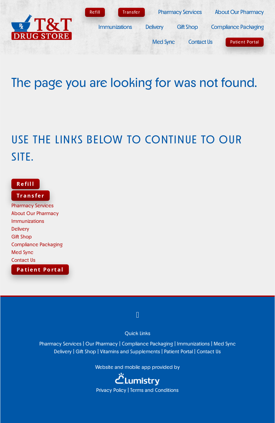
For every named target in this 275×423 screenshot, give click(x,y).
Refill (95, 12)
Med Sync (163, 42)
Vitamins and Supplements (130, 352)
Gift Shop (187, 27)
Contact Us (200, 42)
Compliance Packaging (237, 27)
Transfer (131, 12)
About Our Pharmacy (239, 12)
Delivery (154, 27)
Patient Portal (244, 42)
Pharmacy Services (180, 12)
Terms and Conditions (154, 390)
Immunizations (115, 27)
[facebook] (137, 316)
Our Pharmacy (101, 344)
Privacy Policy (111, 390)
